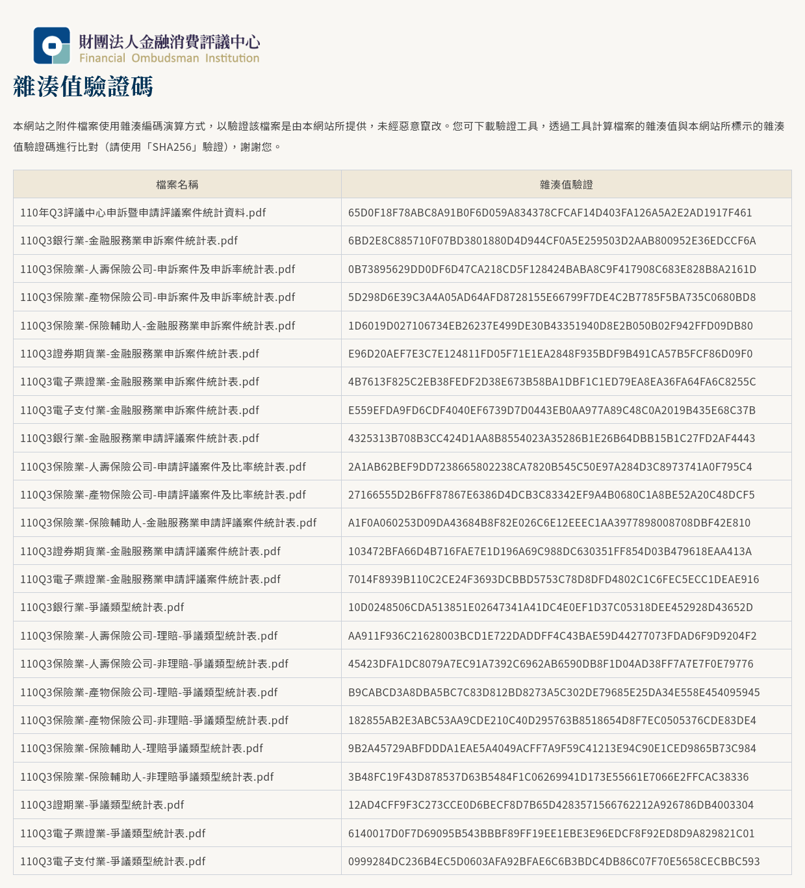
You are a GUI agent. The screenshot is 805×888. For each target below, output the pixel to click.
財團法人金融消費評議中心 (146, 46)
